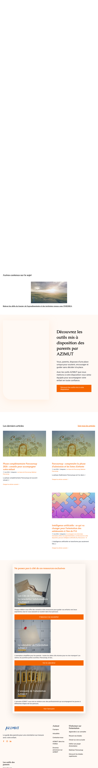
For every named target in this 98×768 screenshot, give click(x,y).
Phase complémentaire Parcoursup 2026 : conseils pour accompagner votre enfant (20, 466)
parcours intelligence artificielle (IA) (68, 538)
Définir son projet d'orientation (67, 536)
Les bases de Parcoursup (24, 472)
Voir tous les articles (86, 425)
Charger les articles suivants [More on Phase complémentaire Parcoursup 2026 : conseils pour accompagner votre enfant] (10, 484)
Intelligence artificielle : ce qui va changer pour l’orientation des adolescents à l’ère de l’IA (68, 528)
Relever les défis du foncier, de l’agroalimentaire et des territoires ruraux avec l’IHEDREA (37, 306)
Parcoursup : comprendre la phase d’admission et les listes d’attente (68, 465)
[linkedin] (10, 741)
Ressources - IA (82, 538)
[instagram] (7, 741)
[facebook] (3, 741)
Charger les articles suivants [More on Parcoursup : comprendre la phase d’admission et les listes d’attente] (59, 479)
